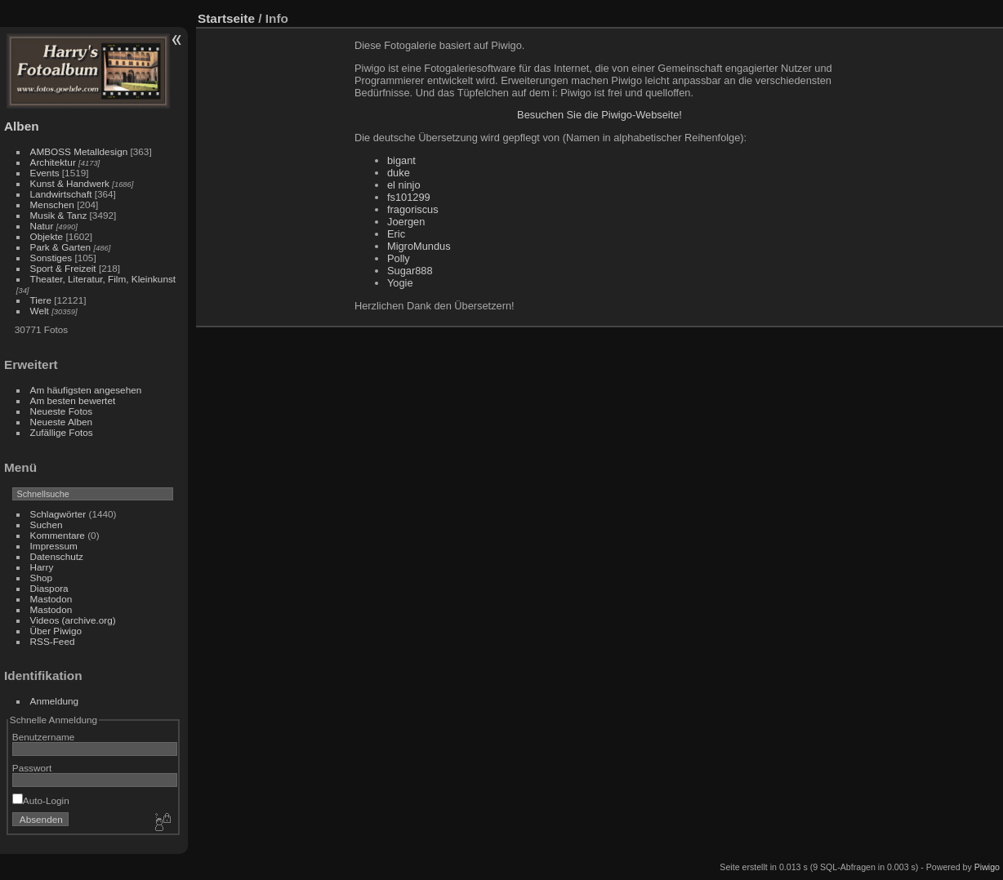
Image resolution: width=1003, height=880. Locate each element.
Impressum (54, 545)
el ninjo (404, 185)
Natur (42, 225)
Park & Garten (60, 247)
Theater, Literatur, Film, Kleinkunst (103, 278)
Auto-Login (40, 800)
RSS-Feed (52, 641)
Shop (41, 577)
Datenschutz (56, 556)
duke (398, 173)
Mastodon (51, 598)
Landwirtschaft (61, 194)
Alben (21, 126)
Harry (42, 567)
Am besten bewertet (73, 400)
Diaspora (49, 588)
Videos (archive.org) (73, 620)
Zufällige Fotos (61, 432)
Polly (398, 258)
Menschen (52, 204)
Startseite (226, 18)
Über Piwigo (56, 630)
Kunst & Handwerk (69, 183)
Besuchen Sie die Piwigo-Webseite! (599, 115)
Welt (39, 310)
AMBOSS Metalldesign (79, 151)
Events (45, 172)
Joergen (406, 222)
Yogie (400, 283)
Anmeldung (54, 701)
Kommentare (57, 535)
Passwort (31, 767)
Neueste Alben (61, 421)
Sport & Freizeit (63, 268)
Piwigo (987, 867)
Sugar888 (410, 270)
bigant (401, 160)
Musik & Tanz (58, 215)
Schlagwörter (58, 514)
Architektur (53, 162)
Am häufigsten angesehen (86, 389)
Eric (396, 234)
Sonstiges (51, 257)
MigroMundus (419, 246)
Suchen (46, 524)
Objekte (47, 236)
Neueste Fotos (61, 411)
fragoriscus (413, 209)
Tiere (40, 300)
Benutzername (43, 736)
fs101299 (408, 197)
